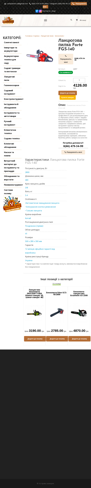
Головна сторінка (32, 36)
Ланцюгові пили (47, 36)
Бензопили (59, 36)
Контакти (46, 11)
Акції (54, 11)
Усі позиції (56, 283)
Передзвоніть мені (65, 59)
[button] (82, 20)
